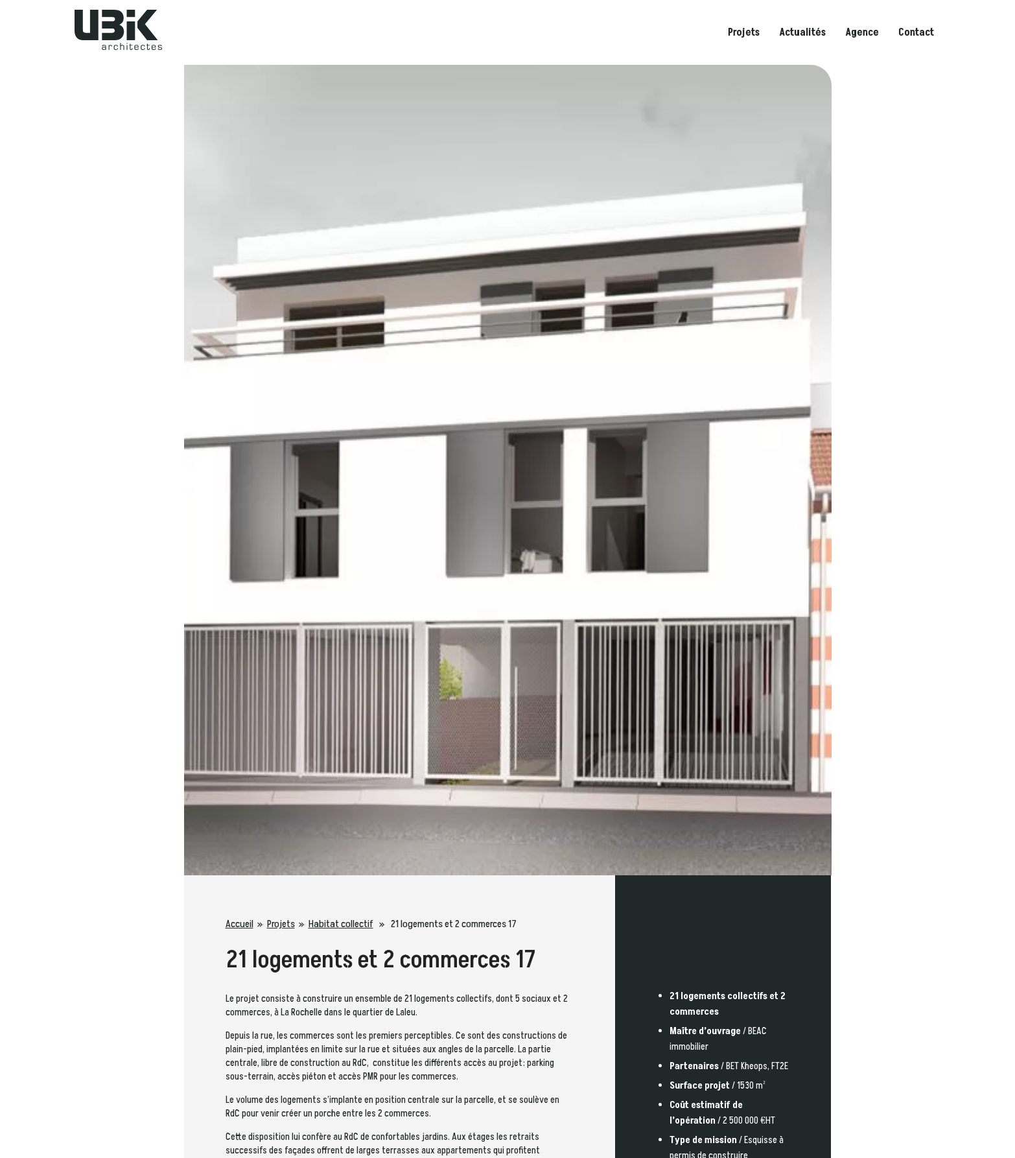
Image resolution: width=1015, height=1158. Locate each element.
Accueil (239, 924)
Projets (744, 32)
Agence (862, 32)
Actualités (802, 32)
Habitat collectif (341, 924)
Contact (916, 32)
